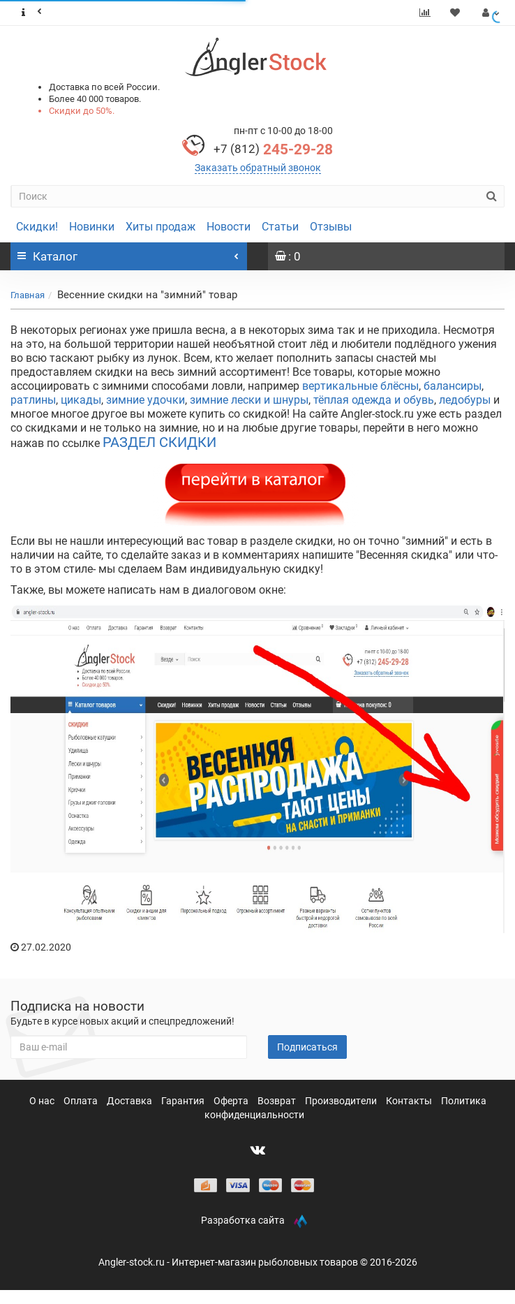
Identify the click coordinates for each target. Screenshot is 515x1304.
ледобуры (465, 399)
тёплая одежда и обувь (373, 399)
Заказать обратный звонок (258, 167)
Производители (342, 1100)
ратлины (33, 399)
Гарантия (184, 1100)
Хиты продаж (160, 226)
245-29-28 (273, 149)
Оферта (232, 1100)
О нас (43, 1100)
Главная (27, 295)
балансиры (453, 386)
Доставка (130, 1100)
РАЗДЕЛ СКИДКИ (159, 442)
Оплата (82, 1100)
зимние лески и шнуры (249, 399)
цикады (81, 399)
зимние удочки (145, 399)
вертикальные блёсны (360, 386)
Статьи (280, 226)
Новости (229, 226)
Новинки (91, 226)
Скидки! (37, 226)
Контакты (410, 1100)
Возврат (278, 1100)
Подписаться (307, 1047)
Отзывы (331, 226)
